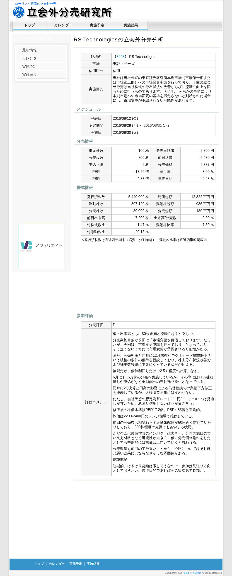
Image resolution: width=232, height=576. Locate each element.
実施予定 (97, 25)
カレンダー (63, 25)
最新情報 (29, 50)
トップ (29, 25)
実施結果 (130, 25)
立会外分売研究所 (192, 573)
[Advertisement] (146, 279)
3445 (120, 57)
